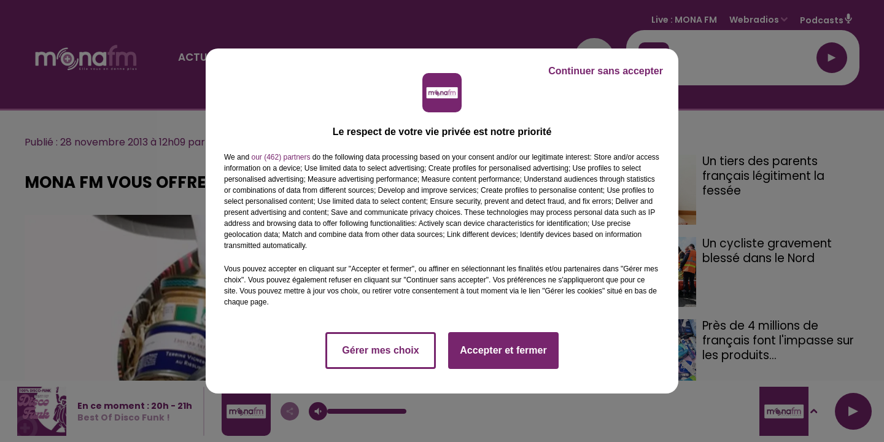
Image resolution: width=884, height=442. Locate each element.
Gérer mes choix (380, 350)
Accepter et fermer (503, 350)
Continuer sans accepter (605, 71)
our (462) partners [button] (280, 157)
